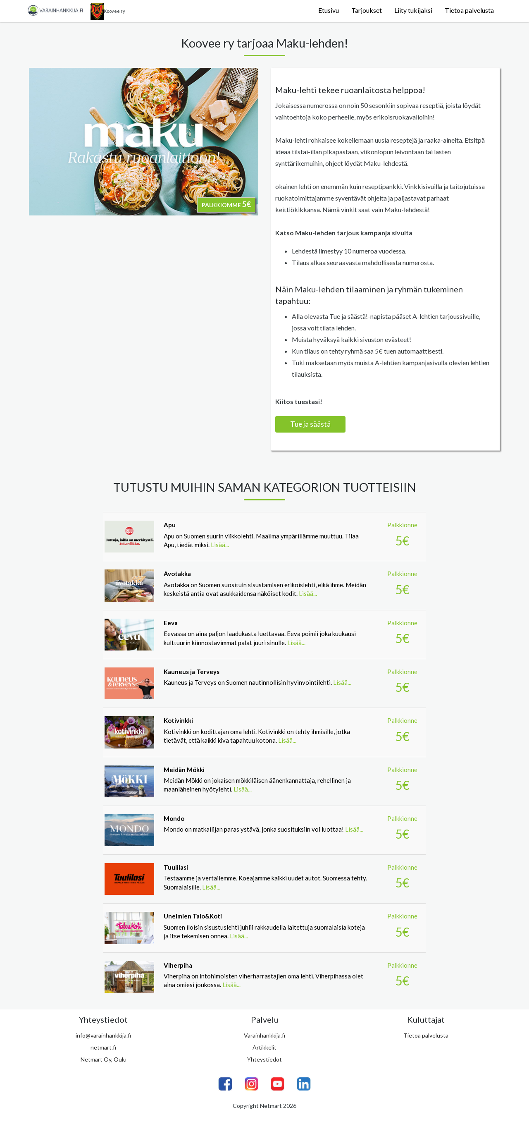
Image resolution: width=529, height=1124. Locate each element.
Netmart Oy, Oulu (103, 1059)
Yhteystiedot (264, 1059)
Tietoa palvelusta (469, 10)
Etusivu (328, 10)
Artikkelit (264, 1047)
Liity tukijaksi (413, 10)
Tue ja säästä (310, 424)
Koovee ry (108, 11)
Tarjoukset (366, 10)
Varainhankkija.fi (264, 1035)
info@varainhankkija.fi (103, 1035)
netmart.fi (103, 1047)
